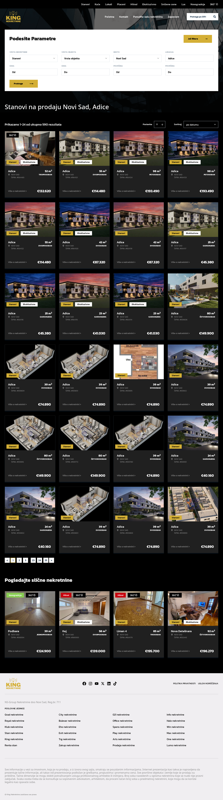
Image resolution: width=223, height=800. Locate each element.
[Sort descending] (162, 124)
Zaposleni (173, 17)
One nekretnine (176, 738)
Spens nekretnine (123, 726)
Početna (109, 17)
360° (214, 4)
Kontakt (123, 17)
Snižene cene (169, 4)
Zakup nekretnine (69, 745)
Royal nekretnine (14, 720)
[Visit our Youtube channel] (96, 683)
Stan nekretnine (14, 732)
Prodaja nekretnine (124, 745)
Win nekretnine (175, 726)
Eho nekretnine (67, 726)
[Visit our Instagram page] (90, 683)
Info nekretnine (175, 714)
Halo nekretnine (176, 720)
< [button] (7, 560)
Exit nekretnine (67, 732)
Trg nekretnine (67, 738)
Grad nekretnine (14, 714)
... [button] (29, 559)
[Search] (214, 16)
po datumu (192, 124)
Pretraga (23, 83)
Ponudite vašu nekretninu (148, 17)
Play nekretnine (122, 732)
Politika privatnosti (184, 683)
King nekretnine (14, 738)
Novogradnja (198, 4)
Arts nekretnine (122, 738)
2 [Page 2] (19, 559)
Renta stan (11, 745)
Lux (183, 4)
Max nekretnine (176, 732)
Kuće (97, 4)
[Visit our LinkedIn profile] (109, 683)
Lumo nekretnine (176, 745)
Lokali (108, 4)
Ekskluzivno (149, 4)
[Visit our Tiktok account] (115, 683)
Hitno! (133, 4)
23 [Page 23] (33, 559)
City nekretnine (68, 714)
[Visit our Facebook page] (84, 683)
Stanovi (85, 4)
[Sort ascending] (157, 124)
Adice (171, 58)
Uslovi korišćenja (208, 683)
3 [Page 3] (25, 559)
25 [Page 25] (46, 559)
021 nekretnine (121, 714)
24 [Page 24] (39, 559)
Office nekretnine (122, 720)
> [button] (51, 560)
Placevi (121, 4)
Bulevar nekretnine (70, 720)
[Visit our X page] (103, 683)
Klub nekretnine (14, 726)
